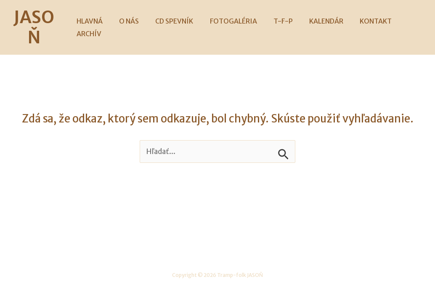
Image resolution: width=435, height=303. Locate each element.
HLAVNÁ (94, 17)
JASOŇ (39, 17)
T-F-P (275, 17)
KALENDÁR (315, 17)
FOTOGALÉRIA (228, 17)
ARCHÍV (403, 17)
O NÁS (130, 17)
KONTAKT (362, 17)
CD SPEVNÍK (172, 17)
